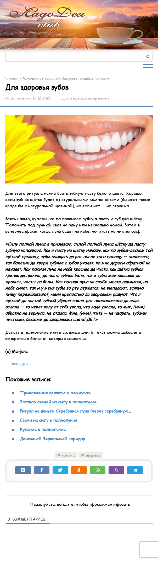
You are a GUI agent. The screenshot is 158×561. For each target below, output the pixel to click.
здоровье (93, 455)
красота (68, 455)
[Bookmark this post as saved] (16, 364)
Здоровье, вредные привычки (86, 98)
